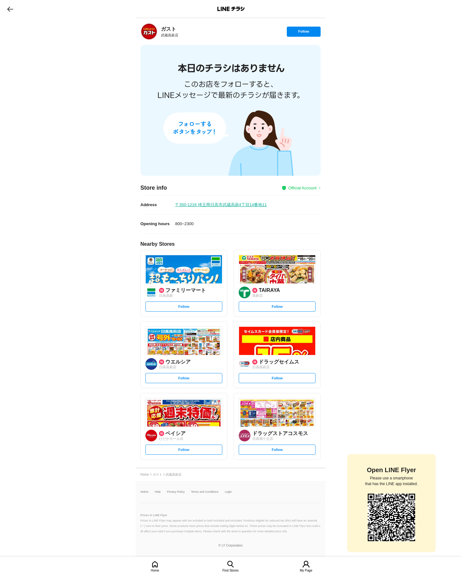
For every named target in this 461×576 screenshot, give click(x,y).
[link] (149, 31)
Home (155, 570)
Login (228, 492)
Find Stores (230, 570)
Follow (303, 33)
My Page (306, 570)
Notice (144, 492)
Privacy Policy (176, 492)
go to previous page (10, 9)
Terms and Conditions (204, 492)
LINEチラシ (231, 9)
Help (158, 492)
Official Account (302, 188)
